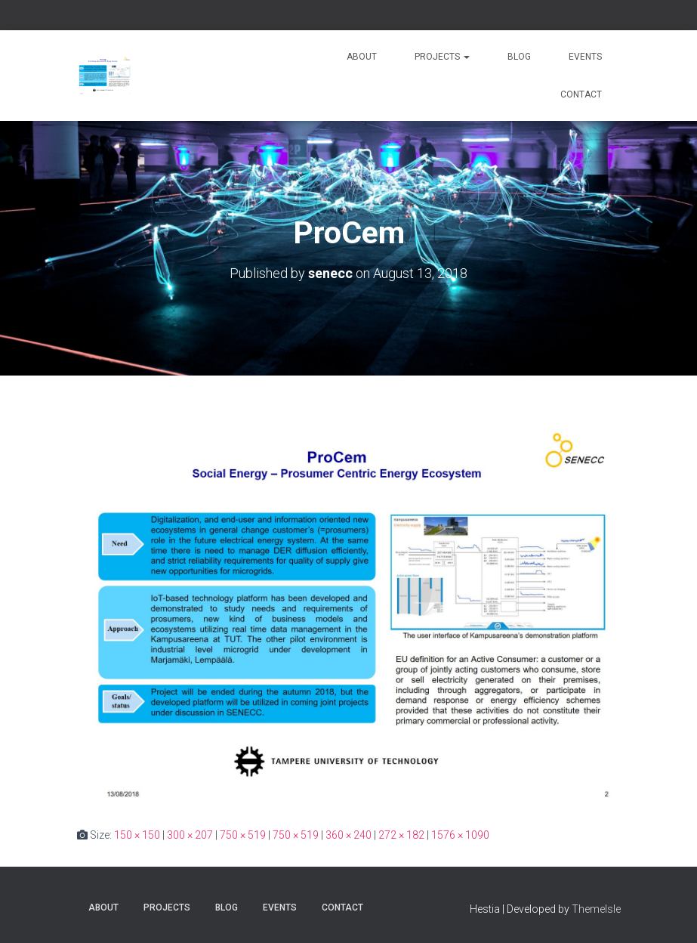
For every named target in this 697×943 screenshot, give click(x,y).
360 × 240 (348, 835)
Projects (442, 56)
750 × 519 (243, 835)
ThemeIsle (596, 909)
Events (585, 56)
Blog (519, 56)
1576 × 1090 (460, 835)
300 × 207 (190, 835)
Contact (581, 94)
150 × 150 (137, 835)
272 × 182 (401, 835)
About (362, 56)
